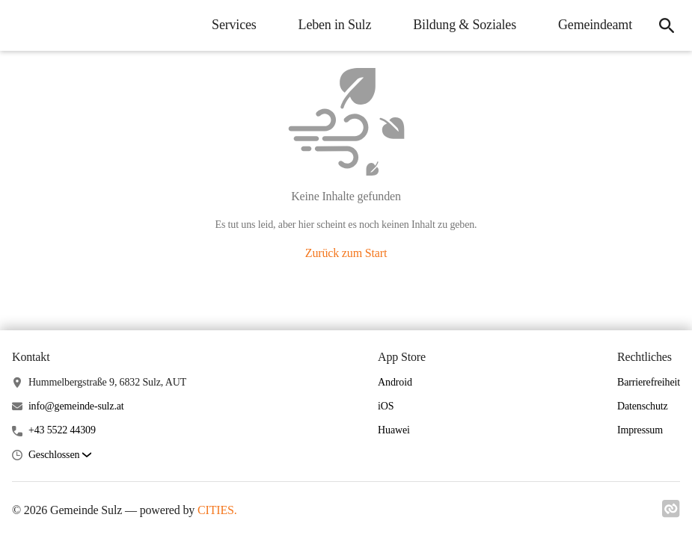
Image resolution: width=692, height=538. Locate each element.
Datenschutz (642, 406)
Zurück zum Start (346, 253)
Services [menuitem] (234, 24)
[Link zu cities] (671, 513)
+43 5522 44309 (62, 430)
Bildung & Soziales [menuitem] (464, 24)
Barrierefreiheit (648, 382)
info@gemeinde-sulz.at (76, 406)
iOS (386, 406)
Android (395, 382)
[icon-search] (666, 25)
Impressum (640, 430)
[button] (59, 455)
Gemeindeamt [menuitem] (595, 24)
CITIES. (217, 510)
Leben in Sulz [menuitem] (335, 24)
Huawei (394, 430)
